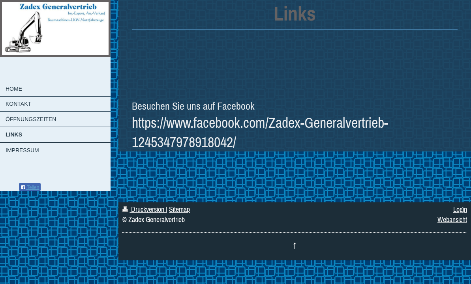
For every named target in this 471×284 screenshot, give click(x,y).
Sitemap (179, 209)
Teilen (30, 187)
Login (460, 209)
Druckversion (144, 209)
